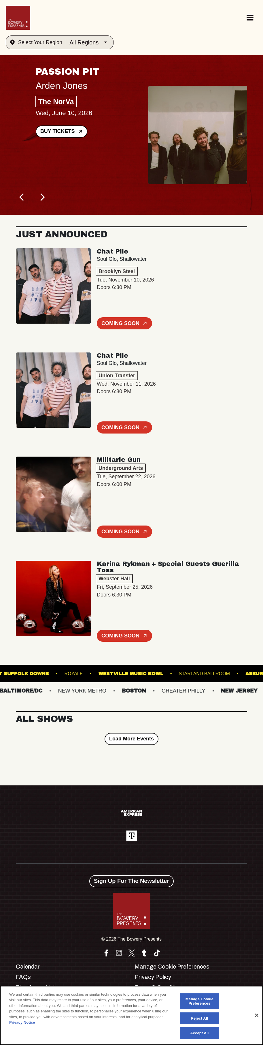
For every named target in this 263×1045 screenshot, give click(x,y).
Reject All (199, 1018)
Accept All (199, 1033)
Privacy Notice (22, 1022)
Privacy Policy (153, 977)
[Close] (256, 1015)
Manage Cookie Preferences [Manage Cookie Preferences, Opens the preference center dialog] (199, 1001)
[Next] (41, 197)
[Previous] (22, 197)
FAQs (23, 977)
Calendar (28, 966)
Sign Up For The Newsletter (131, 881)
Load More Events (131, 739)
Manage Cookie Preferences (172, 966)
